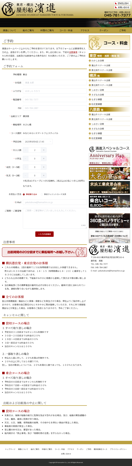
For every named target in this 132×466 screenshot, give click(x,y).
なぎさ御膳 (96, 99)
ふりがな (17, 90)
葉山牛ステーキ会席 (100, 65)
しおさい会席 (97, 89)
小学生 (18, 158)
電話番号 (17, 99)
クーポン (103, 30)
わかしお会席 (97, 60)
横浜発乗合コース (100, 449)
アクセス (84, 30)
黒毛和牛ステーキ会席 (101, 70)
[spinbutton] (34, 150)
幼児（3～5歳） (13, 167)
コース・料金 (66, 30)
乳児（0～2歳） (13, 175)
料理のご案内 (47, 30)
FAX (19, 108)
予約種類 (17, 74)
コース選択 (16, 133)
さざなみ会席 (97, 94)
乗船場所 (17, 124)
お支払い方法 (15, 194)
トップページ (10, 449)
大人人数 (17, 150)
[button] (25, 149)
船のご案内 (28, 30)
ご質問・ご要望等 (13, 210)
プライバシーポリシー (118, 449)
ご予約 (122, 30)
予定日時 (17, 141)
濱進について (9, 30)
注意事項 (73, 52)
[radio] (30, 194)
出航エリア (16, 116)
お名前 (18, 82)
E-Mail (18, 202)
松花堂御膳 (96, 104)
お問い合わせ (66, 453)
